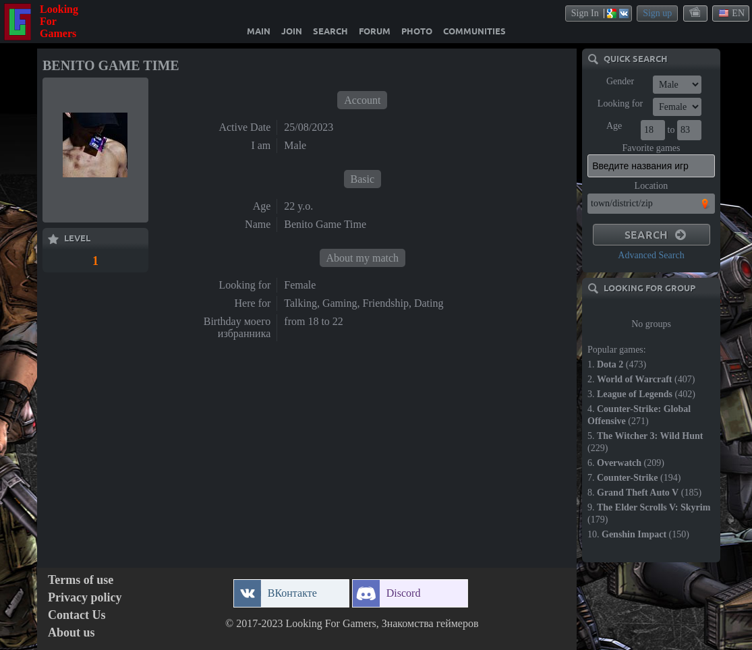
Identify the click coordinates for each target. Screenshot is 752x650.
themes (696, 13)
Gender (620, 81)
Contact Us (77, 615)
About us (71, 632)
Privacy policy (84, 597)
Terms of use (80, 580)
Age (614, 126)
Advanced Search (651, 255)
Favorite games (652, 148)
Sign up (657, 13)
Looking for (620, 103)
